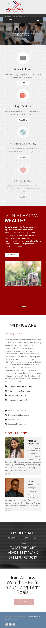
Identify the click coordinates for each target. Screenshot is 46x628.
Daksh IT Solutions (11, 619)
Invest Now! (11, 255)
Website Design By (34, 616)
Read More (23, 83)
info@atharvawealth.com (15, 17)
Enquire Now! (24, 602)
